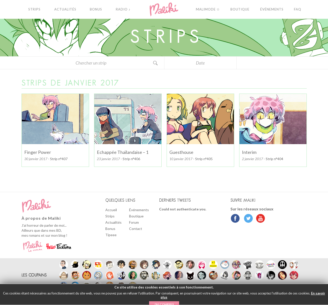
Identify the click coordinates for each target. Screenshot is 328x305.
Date (200, 63)
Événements (139, 210)
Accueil (111, 210)
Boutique (136, 216)
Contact (135, 228)
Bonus (110, 228)
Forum (134, 222)
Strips (110, 216)
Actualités (113, 222)
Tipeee (111, 235)
